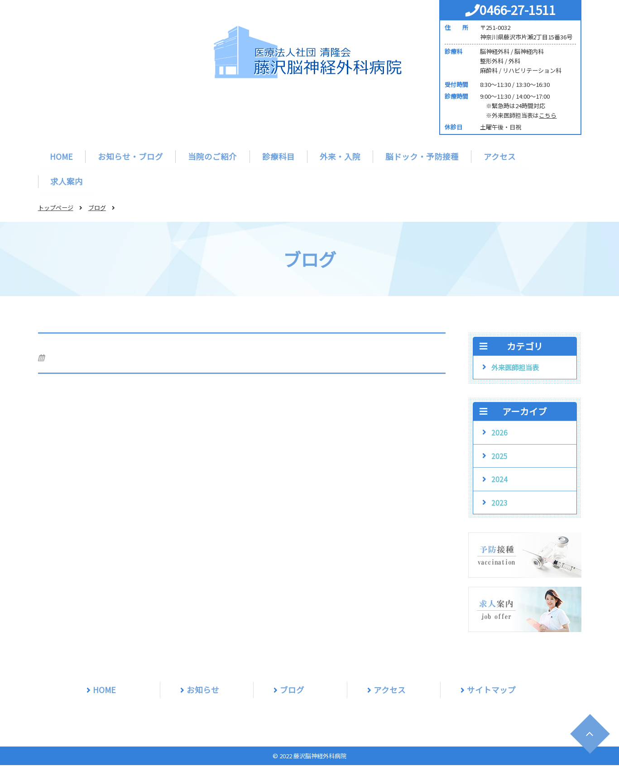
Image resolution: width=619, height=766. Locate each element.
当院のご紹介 (212, 156)
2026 (499, 433)
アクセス (500, 156)
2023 (499, 503)
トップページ (55, 208)
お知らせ (203, 690)
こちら (548, 115)
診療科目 (278, 156)
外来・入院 (340, 156)
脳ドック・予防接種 (422, 156)
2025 (499, 457)
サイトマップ (491, 690)
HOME (61, 156)
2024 (499, 480)
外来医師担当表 (515, 368)
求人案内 (67, 181)
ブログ (97, 208)
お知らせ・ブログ (130, 156)
